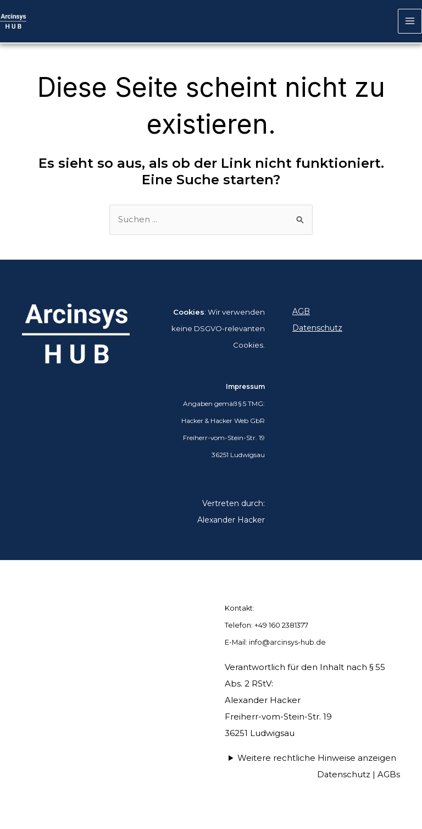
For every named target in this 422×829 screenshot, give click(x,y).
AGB (301, 312)
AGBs (388, 775)
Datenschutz (317, 329)
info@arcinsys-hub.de (287, 643)
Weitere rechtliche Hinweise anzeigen (316, 758)
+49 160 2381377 (281, 626)
